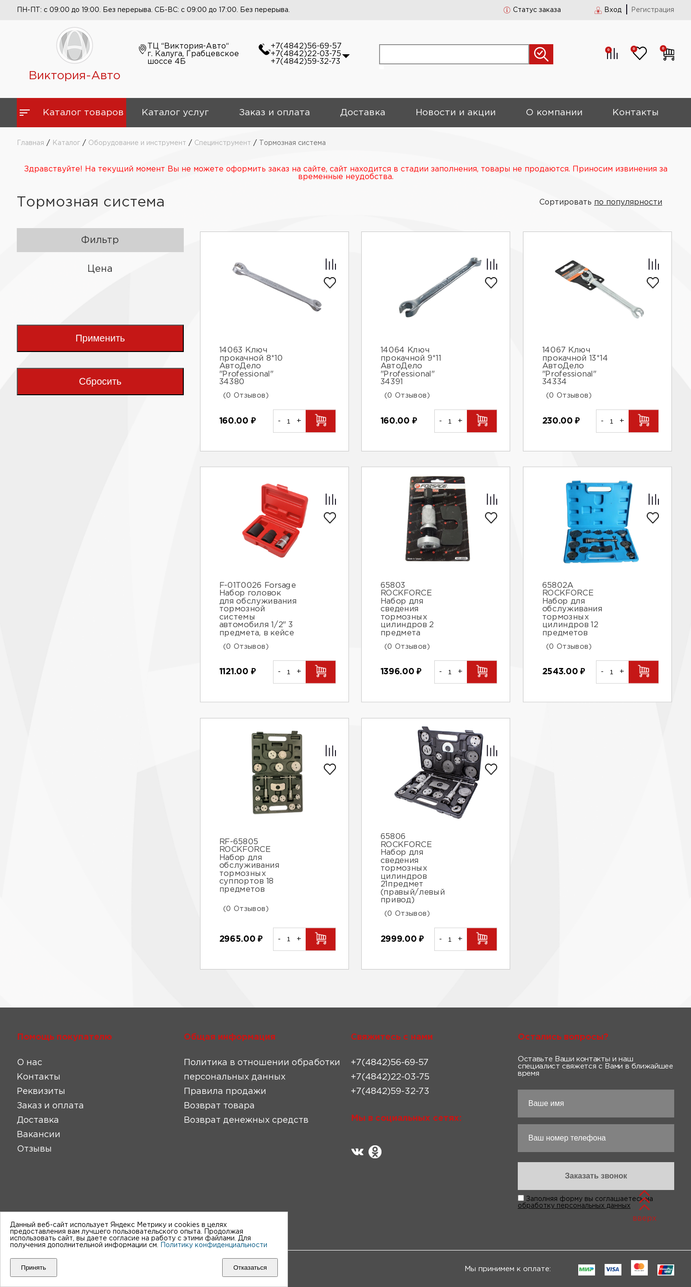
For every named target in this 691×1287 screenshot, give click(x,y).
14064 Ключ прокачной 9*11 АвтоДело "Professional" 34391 (411, 366)
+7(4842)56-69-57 (306, 46)
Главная (30, 143)
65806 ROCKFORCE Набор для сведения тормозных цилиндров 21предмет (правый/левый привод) (413, 869)
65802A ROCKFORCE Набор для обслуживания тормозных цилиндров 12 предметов (572, 609)
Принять (33, 1267)
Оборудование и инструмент (137, 143)
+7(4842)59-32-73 (305, 61)
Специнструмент (222, 143)
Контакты (635, 113)
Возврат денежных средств (246, 1120)
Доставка (362, 113)
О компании (554, 113)
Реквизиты (41, 1091)
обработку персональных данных (574, 1206)
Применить (100, 338)
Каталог (66, 143)
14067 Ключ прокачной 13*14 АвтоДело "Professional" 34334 (575, 366)
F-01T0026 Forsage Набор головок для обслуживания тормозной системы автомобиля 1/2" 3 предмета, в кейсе (258, 609)
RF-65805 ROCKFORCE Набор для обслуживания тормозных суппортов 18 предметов (249, 866)
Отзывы (34, 1149)
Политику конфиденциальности (213, 1245)
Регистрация (652, 10)
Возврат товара (219, 1106)
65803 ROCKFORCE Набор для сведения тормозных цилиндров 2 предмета (407, 609)
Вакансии (38, 1135)
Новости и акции (456, 113)
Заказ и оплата (274, 113)
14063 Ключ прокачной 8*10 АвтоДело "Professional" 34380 (251, 366)
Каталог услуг (175, 113)
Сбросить (100, 381)
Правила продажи (225, 1091)
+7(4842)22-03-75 (306, 54)
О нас (29, 1063)
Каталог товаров (83, 113)
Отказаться (250, 1267)
